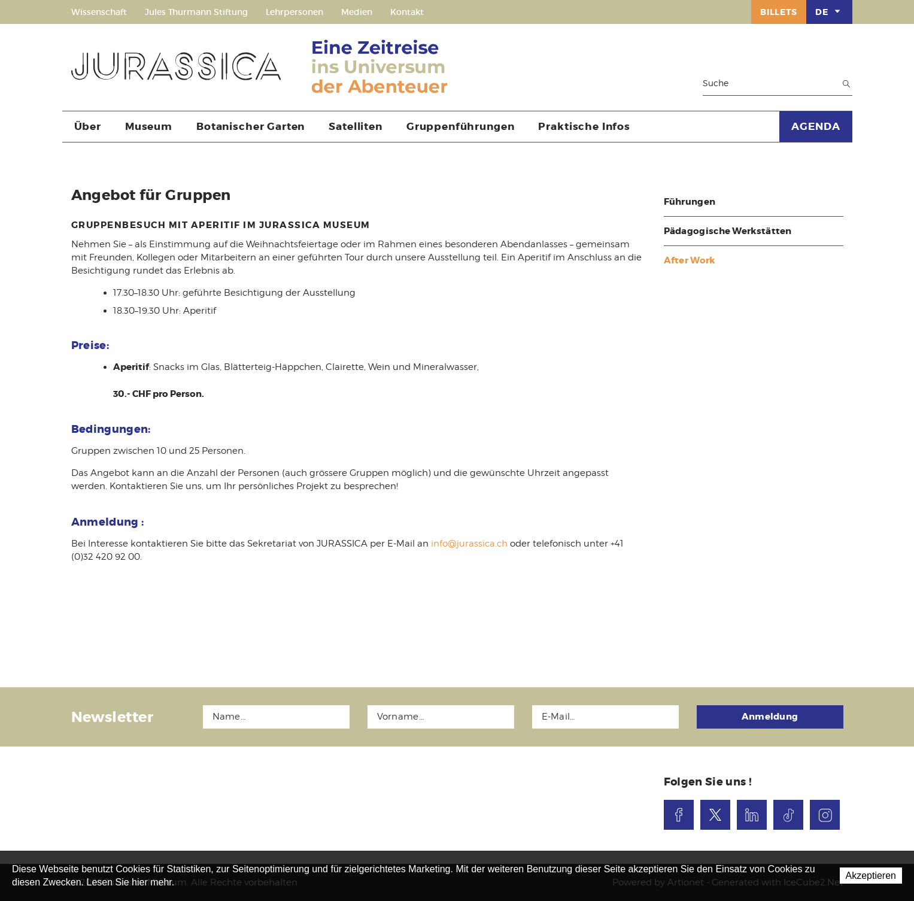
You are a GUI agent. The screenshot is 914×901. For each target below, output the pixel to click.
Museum (148, 126)
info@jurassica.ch (469, 543)
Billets (778, 12)
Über (87, 126)
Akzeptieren (871, 875)
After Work (689, 260)
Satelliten (355, 126)
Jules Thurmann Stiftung (196, 12)
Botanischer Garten (250, 126)
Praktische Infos (584, 126)
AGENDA (815, 126)
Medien (356, 12)
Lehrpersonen (294, 12)
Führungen (690, 202)
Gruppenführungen (460, 126)
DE (829, 11)
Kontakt (407, 12)
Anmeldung (770, 717)
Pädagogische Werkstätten (728, 231)
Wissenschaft (99, 12)
